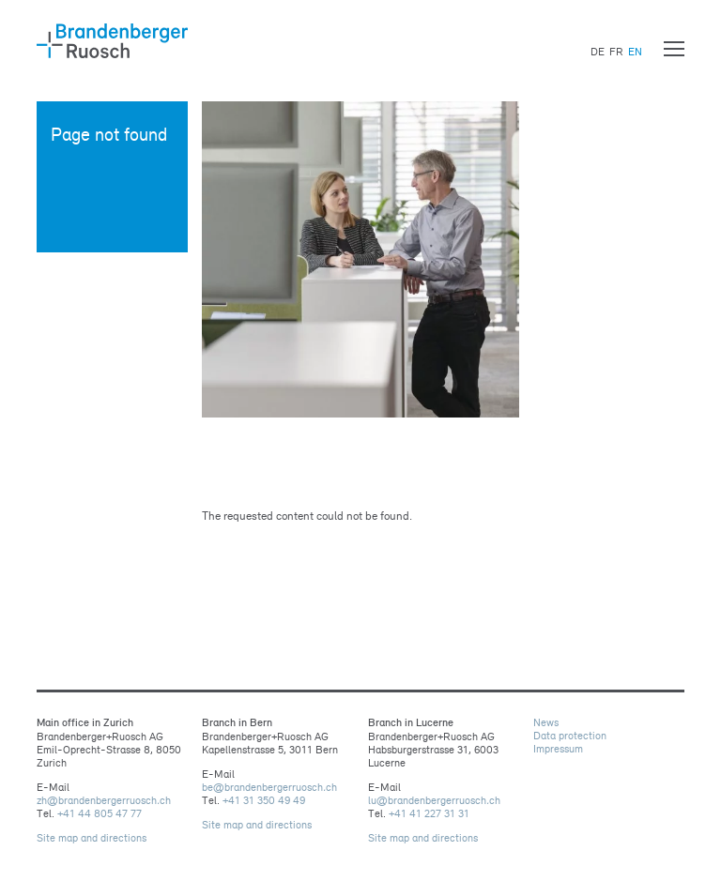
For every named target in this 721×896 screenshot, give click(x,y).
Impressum (558, 748)
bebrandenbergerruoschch (269, 787)
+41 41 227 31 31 (429, 813)
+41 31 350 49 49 (263, 800)
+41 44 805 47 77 (99, 813)
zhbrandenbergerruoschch (104, 800)
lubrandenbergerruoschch (434, 800)
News (546, 722)
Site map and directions (91, 837)
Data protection (569, 735)
